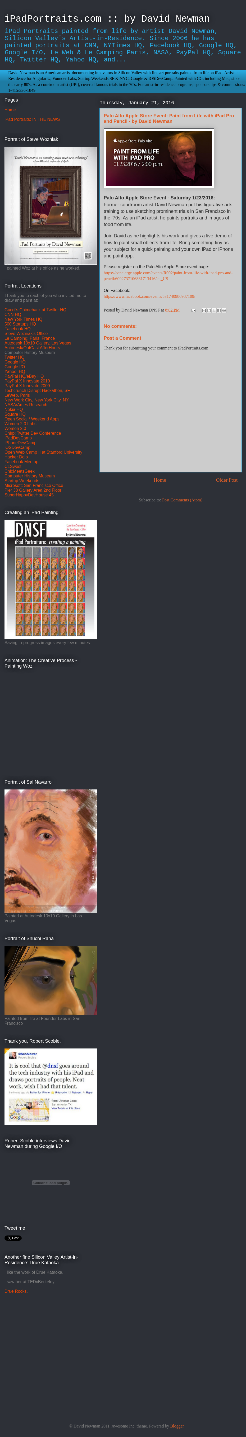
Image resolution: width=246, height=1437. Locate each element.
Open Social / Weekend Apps (32, 419)
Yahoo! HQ (14, 371)
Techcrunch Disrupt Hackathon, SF (37, 390)
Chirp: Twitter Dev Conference (32, 433)
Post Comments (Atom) (182, 500)
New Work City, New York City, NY (36, 400)
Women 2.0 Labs (20, 423)
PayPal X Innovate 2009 (27, 386)
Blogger (177, 1426)
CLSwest (12, 466)
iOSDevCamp (17, 447)
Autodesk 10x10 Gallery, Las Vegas (37, 343)
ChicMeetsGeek (19, 471)
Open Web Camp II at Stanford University (43, 452)
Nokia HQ (13, 409)
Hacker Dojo (16, 457)
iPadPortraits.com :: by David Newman (107, 19)
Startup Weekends (21, 480)
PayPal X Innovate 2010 (27, 381)
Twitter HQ (14, 357)
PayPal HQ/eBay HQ (24, 376)
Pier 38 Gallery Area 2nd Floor (32, 490)
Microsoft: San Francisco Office (33, 485)
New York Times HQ (23, 319)
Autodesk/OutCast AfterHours (32, 348)
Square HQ (15, 414)
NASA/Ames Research (25, 405)
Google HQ (15, 362)
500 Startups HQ (20, 324)
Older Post (227, 480)
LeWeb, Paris (17, 395)
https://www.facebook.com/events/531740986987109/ (149, 296)
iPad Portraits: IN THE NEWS (32, 119)
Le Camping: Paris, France (29, 338)
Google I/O (14, 367)
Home (160, 480)
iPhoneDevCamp (20, 442)
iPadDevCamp (18, 438)
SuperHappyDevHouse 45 (29, 495)
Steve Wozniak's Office (26, 333)
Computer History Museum (29, 476)
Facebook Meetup (21, 461)
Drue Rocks (15, 1291)
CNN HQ (12, 314)
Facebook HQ (17, 329)
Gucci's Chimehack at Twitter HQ (35, 310)
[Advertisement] (37, 1348)
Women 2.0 (15, 428)
